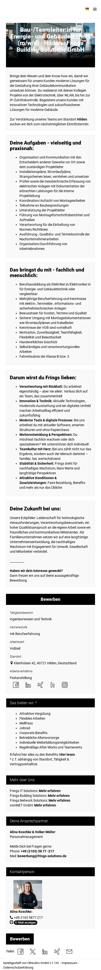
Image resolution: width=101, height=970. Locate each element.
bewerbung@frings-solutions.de (42, 856)
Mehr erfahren (59, 800)
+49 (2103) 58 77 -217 (37, 851)
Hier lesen (67, 754)
